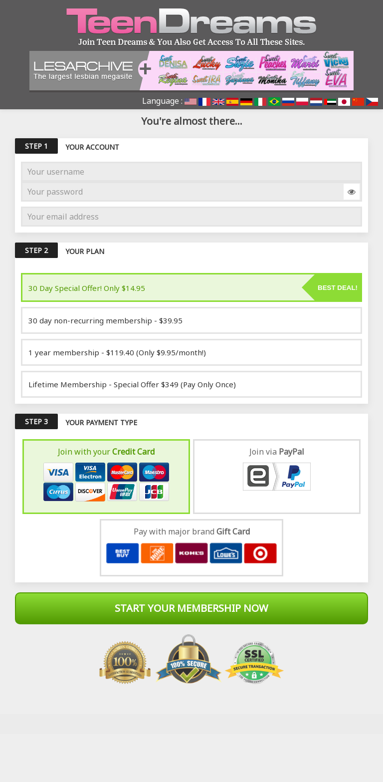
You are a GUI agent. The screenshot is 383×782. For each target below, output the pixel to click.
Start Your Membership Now (191, 608)
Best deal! (338, 287)
